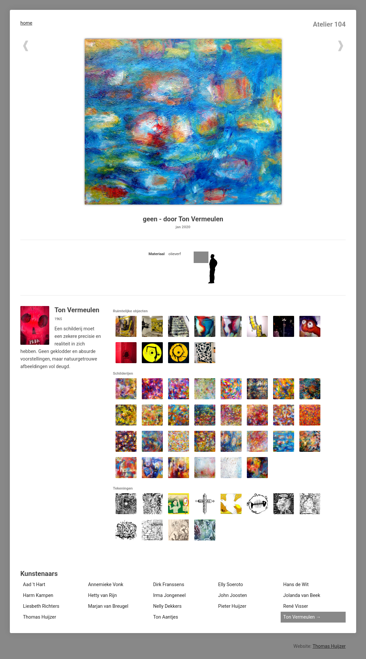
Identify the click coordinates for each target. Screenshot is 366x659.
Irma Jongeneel (169, 595)
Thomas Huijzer (39, 617)
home (26, 23)
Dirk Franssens (168, 584)
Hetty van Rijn (102, 595)
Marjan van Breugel (108, 606)
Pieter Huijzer (232, 606)
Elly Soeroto (230, 584)
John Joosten (232, 595)
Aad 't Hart (34, 584)
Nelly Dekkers (167, 606)
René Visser (295, 606)
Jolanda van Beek (301, 595)
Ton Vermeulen (299, 617)
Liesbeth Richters (41, 606)
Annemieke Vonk (105, 584)
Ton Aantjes (165, 617)
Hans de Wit (296, 584)
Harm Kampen (38, 595)
